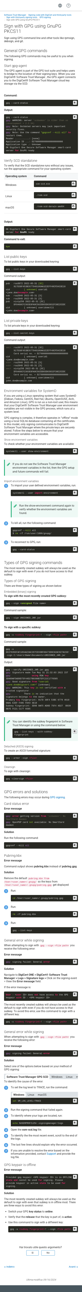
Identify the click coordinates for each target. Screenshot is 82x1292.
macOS (42, 1094)
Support (51, 1153)
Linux (69, 1076)
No (48, 1252)
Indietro (10, 1266)
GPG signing (57, 797)
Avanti (72, 1266)
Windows (56, 1076)
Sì (32, 1252)
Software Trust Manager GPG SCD (27, 1076)
